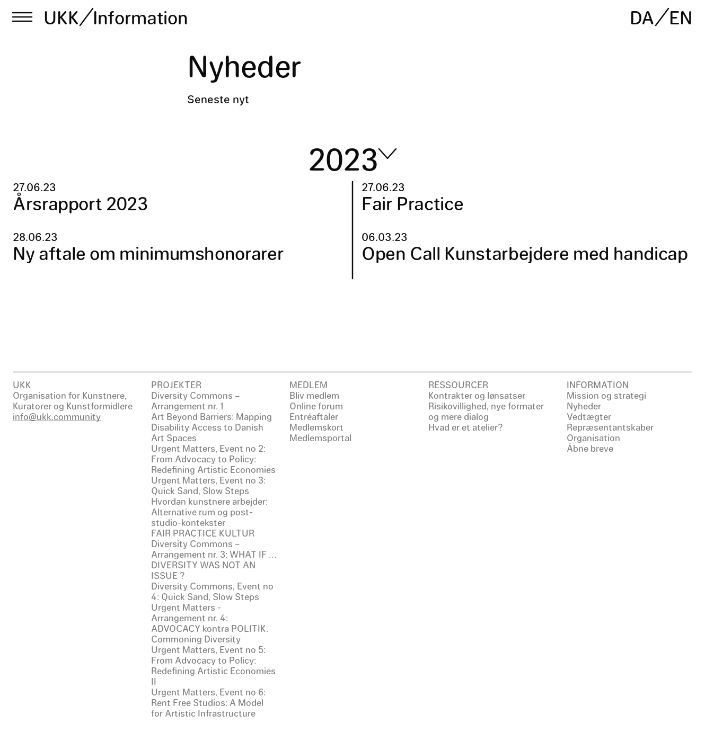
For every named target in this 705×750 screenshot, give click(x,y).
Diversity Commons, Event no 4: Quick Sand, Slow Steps (212, 591)
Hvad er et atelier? (465, 427)
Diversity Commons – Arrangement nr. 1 (195, 400)
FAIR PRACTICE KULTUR (202, 533)
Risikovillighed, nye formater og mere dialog (486, 411)
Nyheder (584, 405)
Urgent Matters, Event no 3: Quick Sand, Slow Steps (208, 485)
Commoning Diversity (196, 638)
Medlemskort (316, 427)
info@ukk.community (57, 416)
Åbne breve (590, 448)
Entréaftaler (313, 416)
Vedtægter (589, 416)
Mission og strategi (606, 395)
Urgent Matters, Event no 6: (208, 691)
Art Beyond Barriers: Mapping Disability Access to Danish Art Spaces (211, 427)
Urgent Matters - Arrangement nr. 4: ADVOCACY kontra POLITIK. (209, 617)
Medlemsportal (320, 437)
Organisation (593, 437)
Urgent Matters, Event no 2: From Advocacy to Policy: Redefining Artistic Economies (213, 459)
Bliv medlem (314, 395)
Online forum (316, 405)
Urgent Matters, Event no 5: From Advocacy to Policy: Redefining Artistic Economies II (213, 665)
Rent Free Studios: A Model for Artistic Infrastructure (207, 707)
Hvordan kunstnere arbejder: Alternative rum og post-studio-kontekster (209, 512)
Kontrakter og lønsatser (476, 395)
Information (140, 16)
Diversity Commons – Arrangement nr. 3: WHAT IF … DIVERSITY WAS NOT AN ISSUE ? (214, 559)
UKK (61, 16)
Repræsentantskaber (610, 427)
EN (680, 16)
